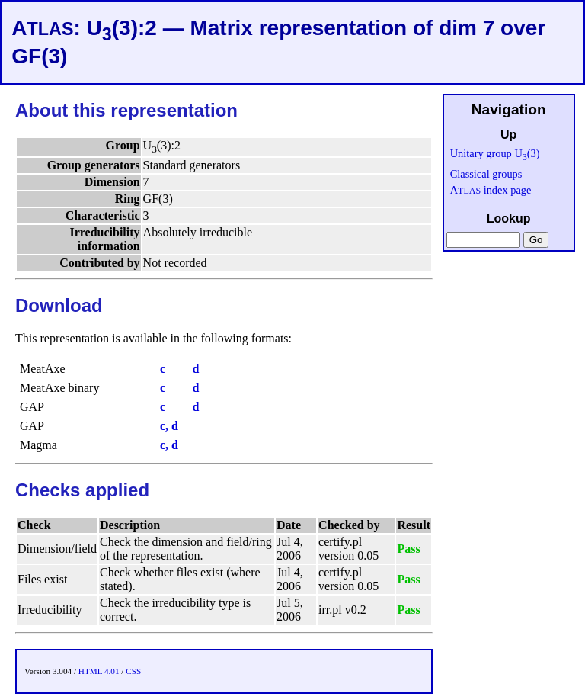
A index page (491, 190)
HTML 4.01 (99, 671)
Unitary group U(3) (495, 153)
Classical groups (486, 174)
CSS (133, 671)
